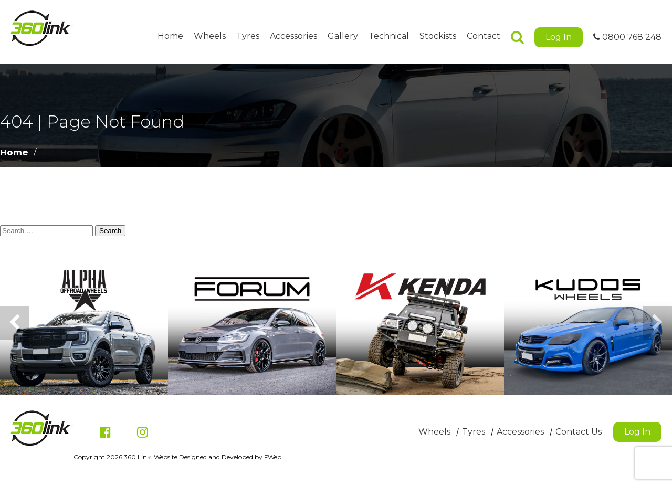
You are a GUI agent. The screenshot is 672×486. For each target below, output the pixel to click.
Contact (483, 36)
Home (170, 36)
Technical (389, 36)
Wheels (210, 36)
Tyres (247, 36)
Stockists (437, 36)
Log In (558, 37)
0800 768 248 (627, 37)
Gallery (343, 36)
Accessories (293, 36)
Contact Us (578, 432)
